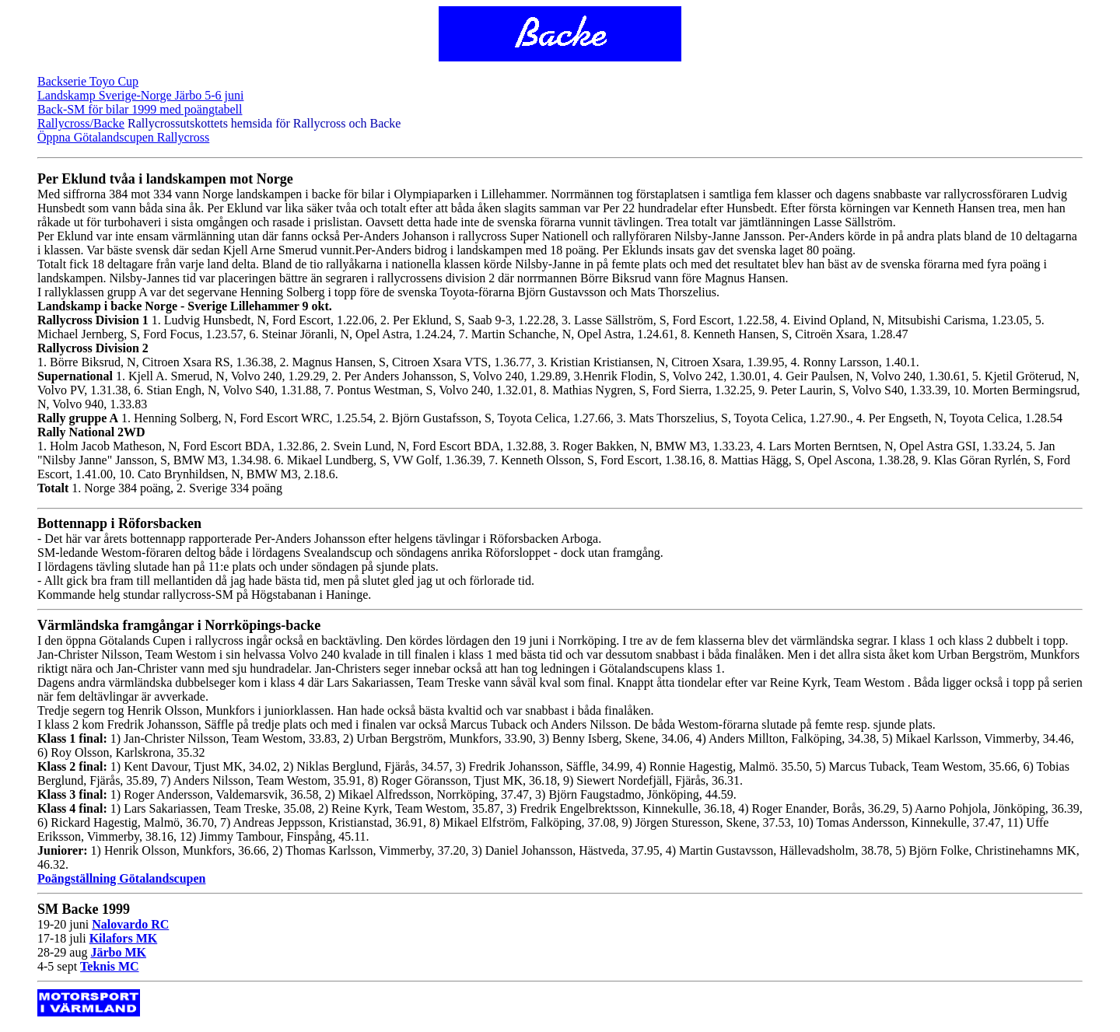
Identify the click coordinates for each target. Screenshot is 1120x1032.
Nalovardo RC (130, 924)
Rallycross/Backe (80, 123)
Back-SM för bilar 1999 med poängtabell (140, 109)
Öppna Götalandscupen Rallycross (123, 137)
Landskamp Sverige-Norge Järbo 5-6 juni (140, 95)
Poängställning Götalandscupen (121, 878)
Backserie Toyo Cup (87, 81)
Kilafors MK (123, 938)
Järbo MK (118, 952)
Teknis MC (109, 966)
